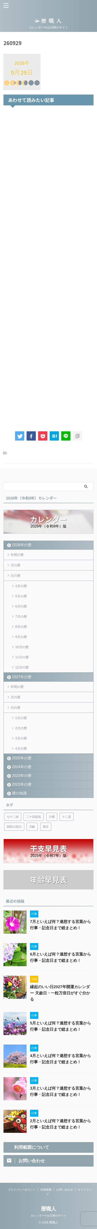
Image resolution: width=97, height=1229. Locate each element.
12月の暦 (22, 667)
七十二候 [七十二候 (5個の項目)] (13, 816)
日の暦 (15, 575)
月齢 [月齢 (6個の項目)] (32, 826)
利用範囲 (46, 1189)
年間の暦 (17, 555)
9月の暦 (21, 637)
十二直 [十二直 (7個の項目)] (66, 816)
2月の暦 (21, 728)
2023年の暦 (21, 776)
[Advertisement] (48, 267)
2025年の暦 (21, 758)
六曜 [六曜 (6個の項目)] (52, 816)
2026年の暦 (21, 545)
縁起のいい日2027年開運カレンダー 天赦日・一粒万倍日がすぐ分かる (60, 993)
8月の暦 (21, 626)
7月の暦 (21, 616)
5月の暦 (21, 596)
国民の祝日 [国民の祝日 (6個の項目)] (14, 826)
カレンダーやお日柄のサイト (48, 1215)
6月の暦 (21, 606)
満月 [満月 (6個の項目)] (46, 826)
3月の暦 (21, 738)
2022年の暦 (21, 784)
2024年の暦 (21, 767)
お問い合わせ (64, 1189)
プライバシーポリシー (22, 1189)
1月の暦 (21, 718)
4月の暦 (21, 586)
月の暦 (15, 565)
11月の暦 (22, 657)
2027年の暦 (21, 677)
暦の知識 (19, 793)
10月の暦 (22, 647)
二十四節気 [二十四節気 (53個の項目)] (33, 816)
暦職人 (48, 1209)
